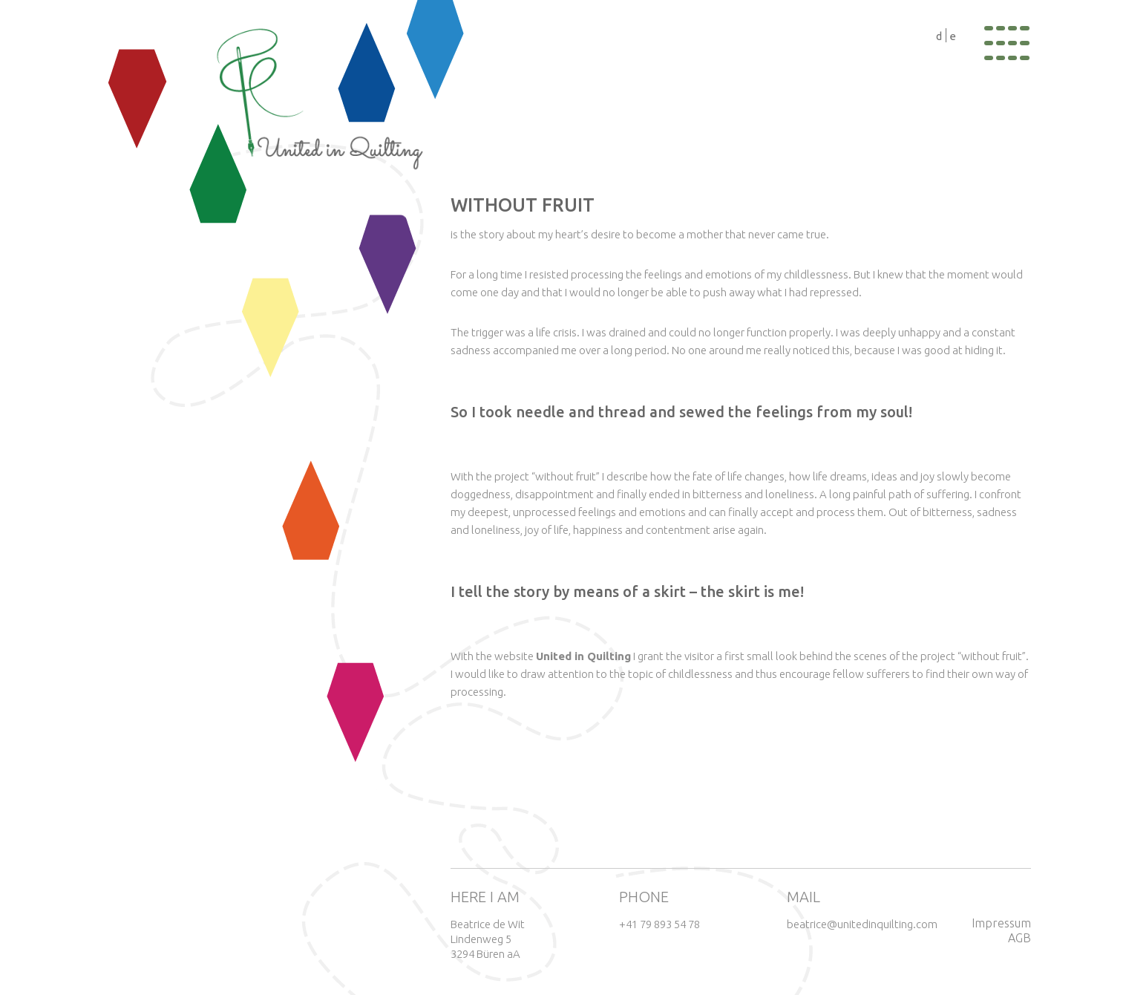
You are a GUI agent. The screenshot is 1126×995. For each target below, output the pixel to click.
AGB (1019, 938)
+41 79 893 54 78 (659, 924)
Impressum (1001, 923)
